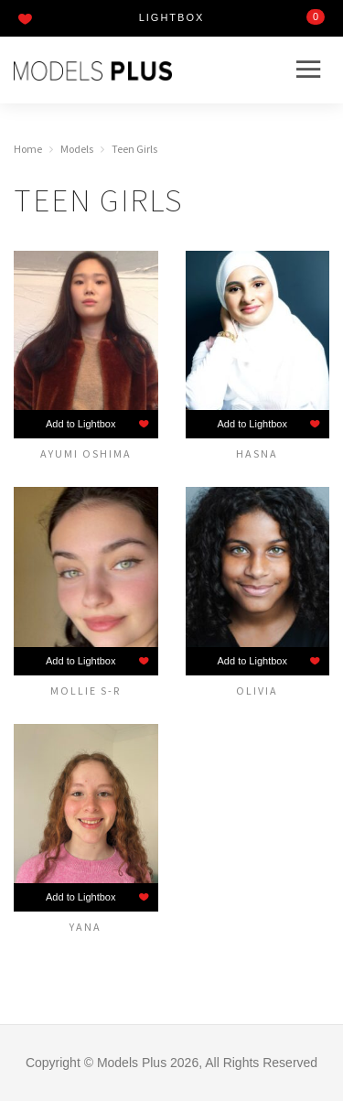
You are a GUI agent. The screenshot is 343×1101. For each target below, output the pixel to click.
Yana (86, 926)
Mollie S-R (85, 690)
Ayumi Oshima (86, 453)
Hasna (257, 453)
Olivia (257, 690)
